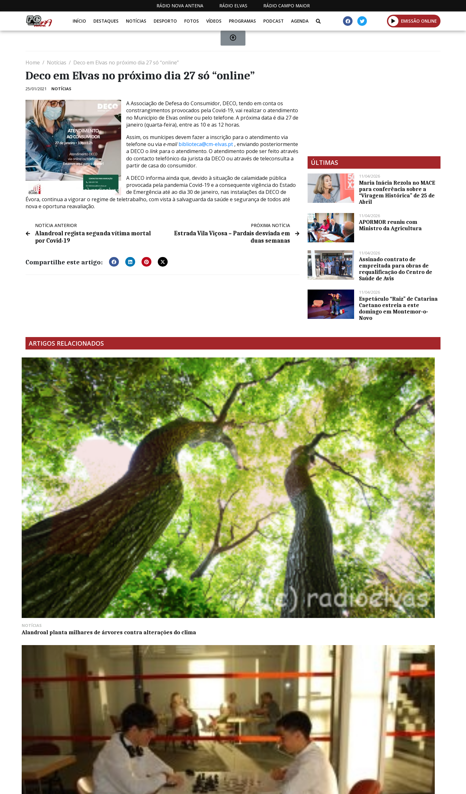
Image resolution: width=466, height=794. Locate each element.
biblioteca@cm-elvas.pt (205, 144)
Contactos (321, 784)
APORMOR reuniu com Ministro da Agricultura (390, 225)
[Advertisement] (374, 103)
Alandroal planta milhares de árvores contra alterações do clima (72, 436)
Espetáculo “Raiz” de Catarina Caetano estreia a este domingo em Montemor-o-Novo (398, 308)
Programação (278, 784)
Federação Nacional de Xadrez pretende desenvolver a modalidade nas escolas (179, 440)
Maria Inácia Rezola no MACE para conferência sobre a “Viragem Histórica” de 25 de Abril (397, 192)
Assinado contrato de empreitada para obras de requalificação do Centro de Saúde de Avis (395, 269)
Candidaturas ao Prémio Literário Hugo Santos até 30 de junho (282, 436)
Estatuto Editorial (224, 784)
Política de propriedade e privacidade (394, 784)
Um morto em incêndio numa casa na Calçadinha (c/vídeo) (388, 436)
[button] (114, 260)
